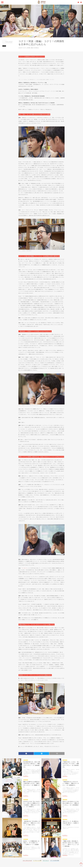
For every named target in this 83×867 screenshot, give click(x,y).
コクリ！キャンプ (46, 860)
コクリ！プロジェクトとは (27, 860)
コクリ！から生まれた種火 (54, 860)
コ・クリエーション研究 (37, 860)
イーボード (24, 568)
